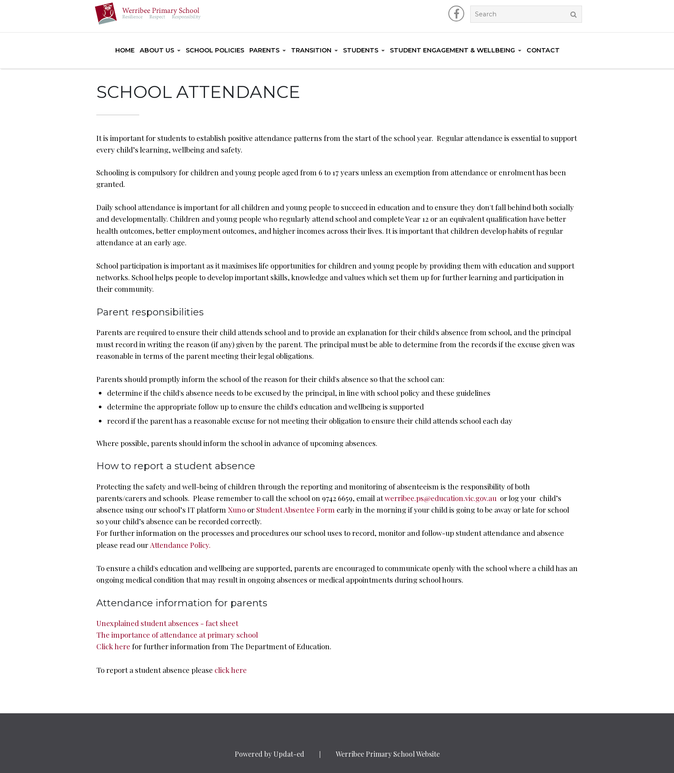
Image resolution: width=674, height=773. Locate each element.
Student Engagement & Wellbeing (452, 50)
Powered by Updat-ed (269, 753)
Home (125, 50)
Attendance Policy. (180, 545)
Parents (264, 50)
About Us (157, 50)
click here (230, 670)
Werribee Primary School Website (388, 753)
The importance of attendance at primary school (177, 634)
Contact (543, 50)
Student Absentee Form (295, 509)
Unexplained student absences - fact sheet (167, 623)
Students (360, 50)
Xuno (236, 509)
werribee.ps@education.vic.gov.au (440, 498)
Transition (311, 50)
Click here (114, 646)
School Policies (215, 50)
